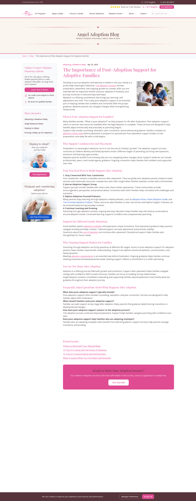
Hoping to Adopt (32, 128)
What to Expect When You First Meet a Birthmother (87, 358)
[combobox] (162, 13)
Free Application (166, 7)
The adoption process (105, 85)
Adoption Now (139, 199)
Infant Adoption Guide (157, 199)
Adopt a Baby (57, 13)
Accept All (148, 496)
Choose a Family (76, 13)
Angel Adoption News (34, 123)
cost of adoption (90, 232)
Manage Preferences (129, 496)
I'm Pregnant (40, 13)
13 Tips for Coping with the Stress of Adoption (85, 350)
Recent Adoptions (97, 13)
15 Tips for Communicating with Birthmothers (84, 354)
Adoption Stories (115, 13)
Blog (31, 56)
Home (24, 56)
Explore (143, 13)
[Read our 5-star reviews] (125, 7)
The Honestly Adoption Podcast (78, 202)
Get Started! (118, 382)
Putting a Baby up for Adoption (38, 132)
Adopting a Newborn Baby (74, 64)
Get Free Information (39, 217)
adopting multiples (93, 226)
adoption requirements (82, 256)
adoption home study (73, 133)
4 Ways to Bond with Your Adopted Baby (82, 346)
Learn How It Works (39, 90)
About (131, 13)
